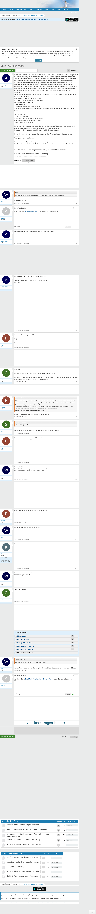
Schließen (39, 60)
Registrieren (64, 12)
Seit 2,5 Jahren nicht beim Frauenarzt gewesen (27, 829)
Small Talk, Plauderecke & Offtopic (33, 884)
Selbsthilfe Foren (21, 9)
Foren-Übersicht (6, 884)
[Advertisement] (46, 495)
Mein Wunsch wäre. (12, 65)
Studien (65, 9)
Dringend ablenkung (15, 867)
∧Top (92, 912)
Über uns (18, 903)
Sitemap (66, 903)
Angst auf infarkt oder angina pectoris (23, 825)
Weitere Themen (17, 884)
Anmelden (74, 12)
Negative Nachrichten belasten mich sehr (24, 862)
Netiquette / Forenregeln (57, 903)
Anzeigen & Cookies (41, 903)
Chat (46, 9)
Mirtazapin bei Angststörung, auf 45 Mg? (24, 840)
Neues (11, 9)
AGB (48, 903)
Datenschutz (31, 903)
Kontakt (13, 903)
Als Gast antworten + (7, 70)
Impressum (24, 903)
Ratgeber (39, 9)
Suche (31, 9)
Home (4, 9)
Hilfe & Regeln (56, 9)
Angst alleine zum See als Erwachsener (24, 844)
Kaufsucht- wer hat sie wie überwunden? (24, 857)
